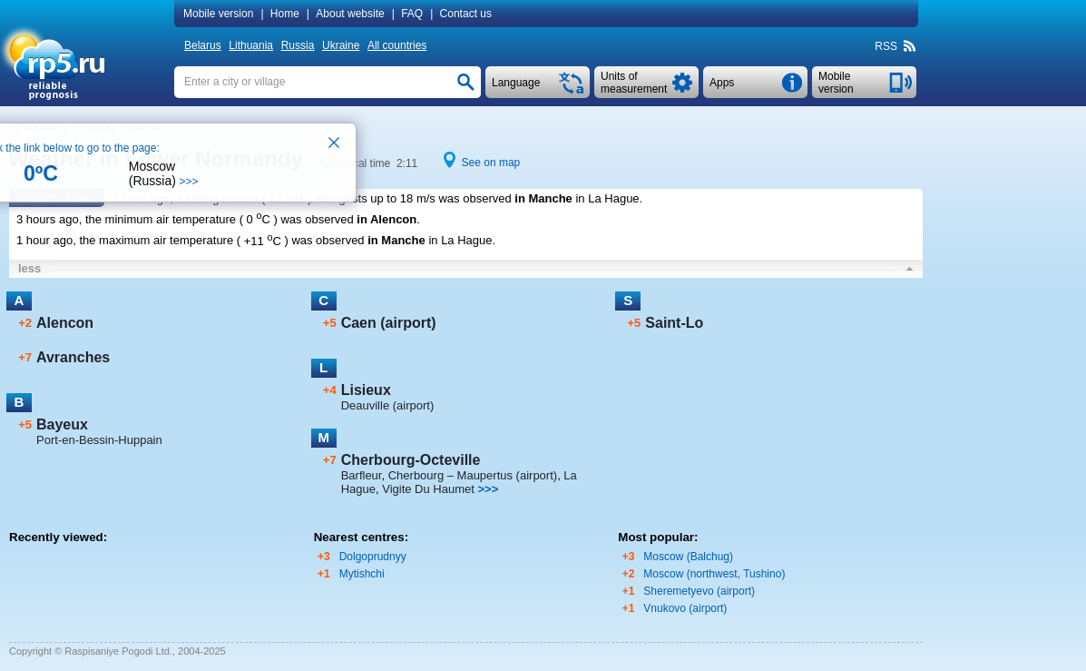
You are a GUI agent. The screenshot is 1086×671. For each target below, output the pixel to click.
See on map (491, 162)
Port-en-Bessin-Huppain (99, 440)
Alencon (64, 323)
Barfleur (361, 475)
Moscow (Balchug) (688, 556)
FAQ (412, 13)
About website (350, 13)
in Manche (543, 198)
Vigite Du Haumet (428, 489)
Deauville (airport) (388, 405)
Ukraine (340, 45)
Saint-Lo (674, 323)
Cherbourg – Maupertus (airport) (472, 475)
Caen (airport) (388, 323)
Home (284, 13)
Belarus (202, 45)
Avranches (73, 357)
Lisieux (366, 390)
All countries (396, 45)
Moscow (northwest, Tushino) (714, 573)
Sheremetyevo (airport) (699, 591)
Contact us (466, 13)
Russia (298, 45)
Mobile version (218, 13)
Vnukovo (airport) (685, 608)
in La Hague (607, 198)
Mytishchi (362, 573)
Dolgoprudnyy (372, 556)
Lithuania (251, 45)
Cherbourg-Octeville (411, 460)
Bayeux (62, 424)
